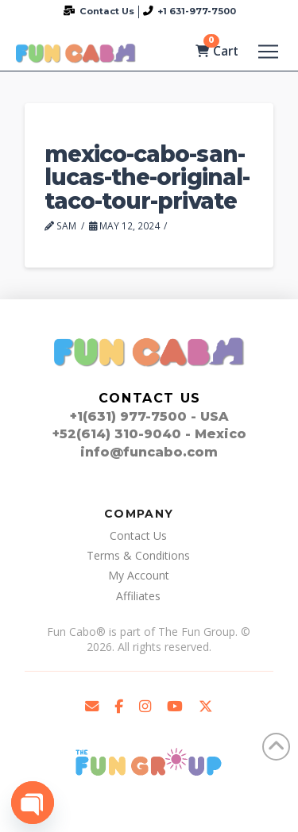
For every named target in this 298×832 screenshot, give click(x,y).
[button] (268, 51)
